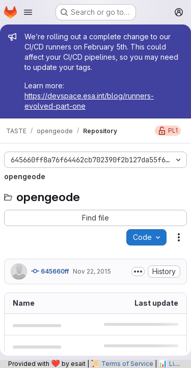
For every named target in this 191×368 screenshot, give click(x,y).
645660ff (50, 271)
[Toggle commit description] (138, 271)
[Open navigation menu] (28, 12)
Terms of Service (127, 363)
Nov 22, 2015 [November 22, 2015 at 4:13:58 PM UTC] (92, 271)
